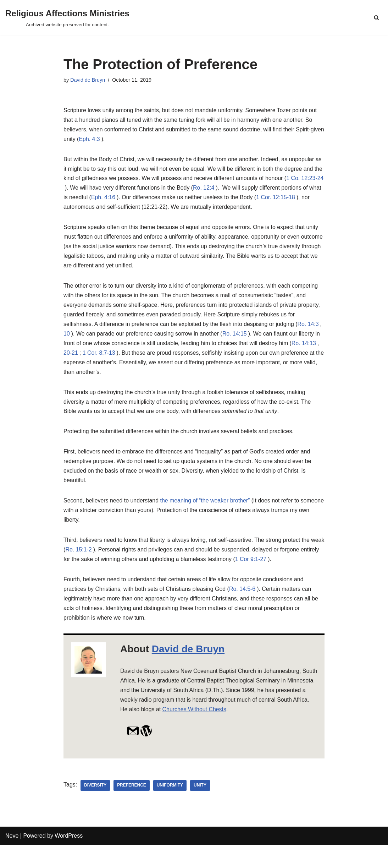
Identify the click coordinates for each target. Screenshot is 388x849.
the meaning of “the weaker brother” (206, 504)
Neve (11, 840)
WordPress (69, 840)
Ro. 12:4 (210, 189)
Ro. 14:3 (309, 326)
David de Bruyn (87, 80)
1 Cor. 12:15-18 (290, 198)
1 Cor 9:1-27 (272, 563)
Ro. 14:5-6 (243, 592)
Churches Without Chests (228, 714)
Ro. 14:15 (235, 336)
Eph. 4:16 (117, 198)
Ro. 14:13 (305, 345)
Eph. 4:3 (104, 140)
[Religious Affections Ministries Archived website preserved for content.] (67, 17)
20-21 (70, 355)
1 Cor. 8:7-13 (99, 355)
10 (66, 336)
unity (200, 789)
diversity (95, 789)
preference (131, 789)
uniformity (170, 789)
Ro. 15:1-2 (93, 553)
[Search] (376, 17)
